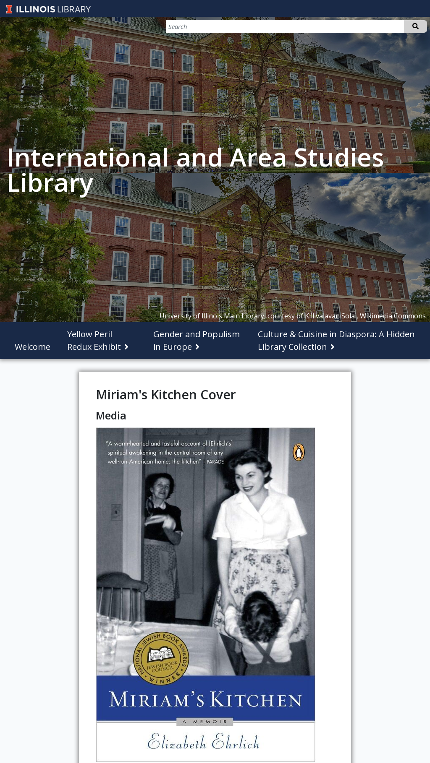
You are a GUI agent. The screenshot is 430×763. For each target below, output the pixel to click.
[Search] (383, 26)
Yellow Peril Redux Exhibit (94, 340)
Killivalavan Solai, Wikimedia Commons (365, 315)
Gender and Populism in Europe (196, 340)
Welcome (32, 346)
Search (415, 26)
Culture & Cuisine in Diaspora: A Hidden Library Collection (336, 340)
